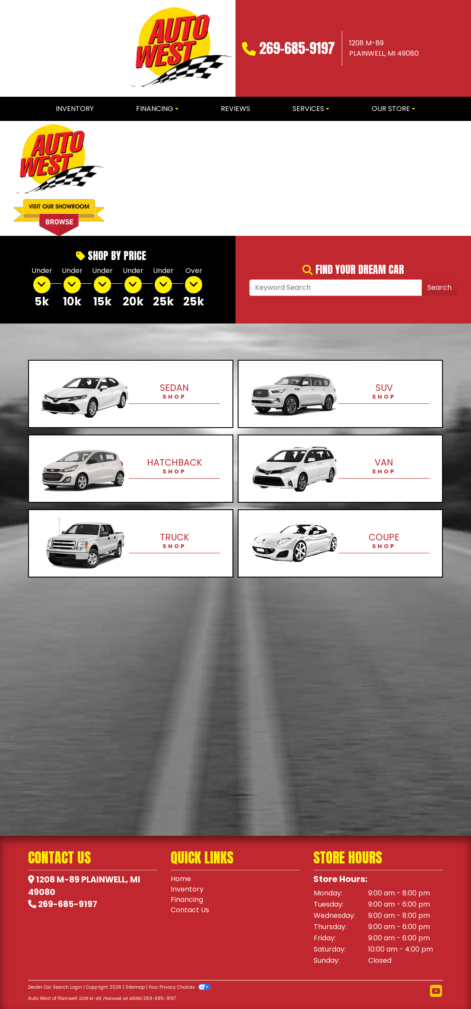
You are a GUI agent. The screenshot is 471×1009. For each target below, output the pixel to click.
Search (439, 287)
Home (181, 879)
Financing (187, 899)
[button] (125, 178)
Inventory (187, 889)
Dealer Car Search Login (55, 987)
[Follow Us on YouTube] (436, 991)
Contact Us (190, 910)
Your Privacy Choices (179, 987)
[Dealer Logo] (180, 48)
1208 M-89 (58, 879)
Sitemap (135, 987)
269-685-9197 (297, 48)
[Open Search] (335, 287)
